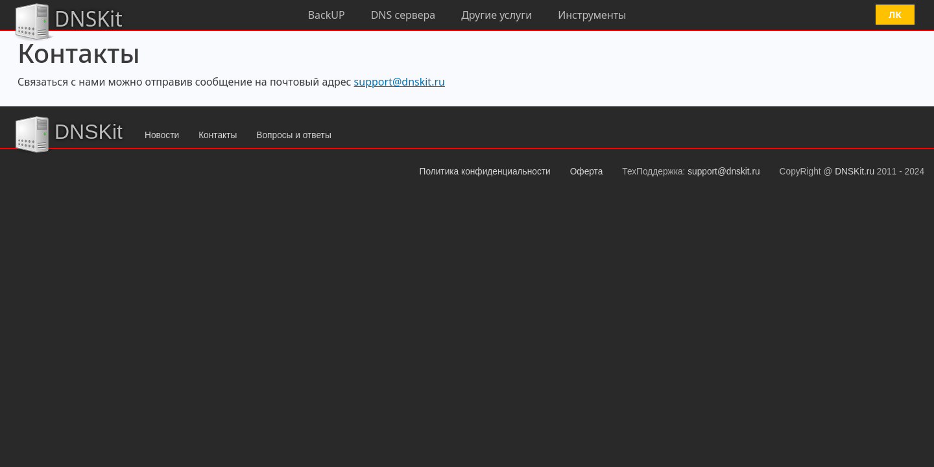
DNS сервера (403, 15)
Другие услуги (496, 15)
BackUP (326, 15)
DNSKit (68, 21)
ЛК (895, 14)
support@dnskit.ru (399, 82)
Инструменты (592, 15)
